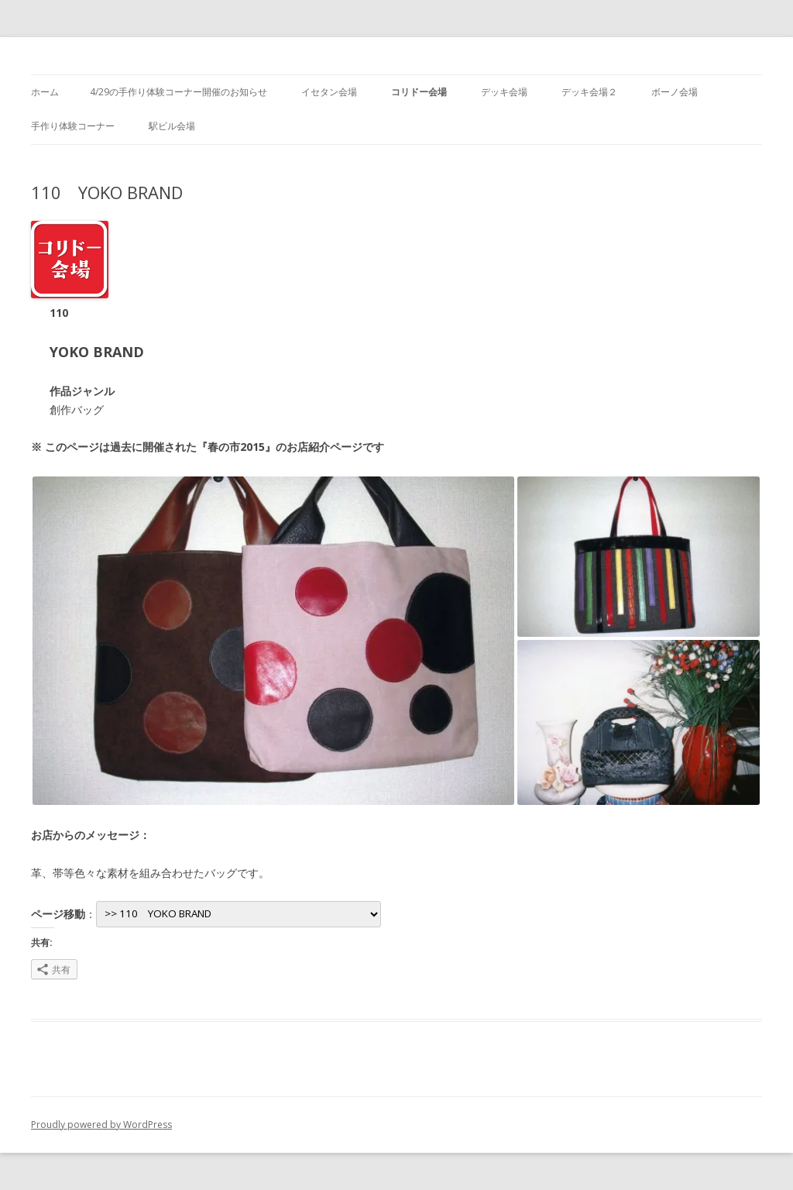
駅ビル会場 (172, 125)
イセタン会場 (329, 91)
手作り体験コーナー (73, 125)
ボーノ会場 (674, 91)
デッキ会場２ (589, 91)
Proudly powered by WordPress (101, 1124)
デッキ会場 (504, 91)
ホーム (45, 91)
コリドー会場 (419, 91)
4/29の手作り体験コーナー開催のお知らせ (178, 91)
